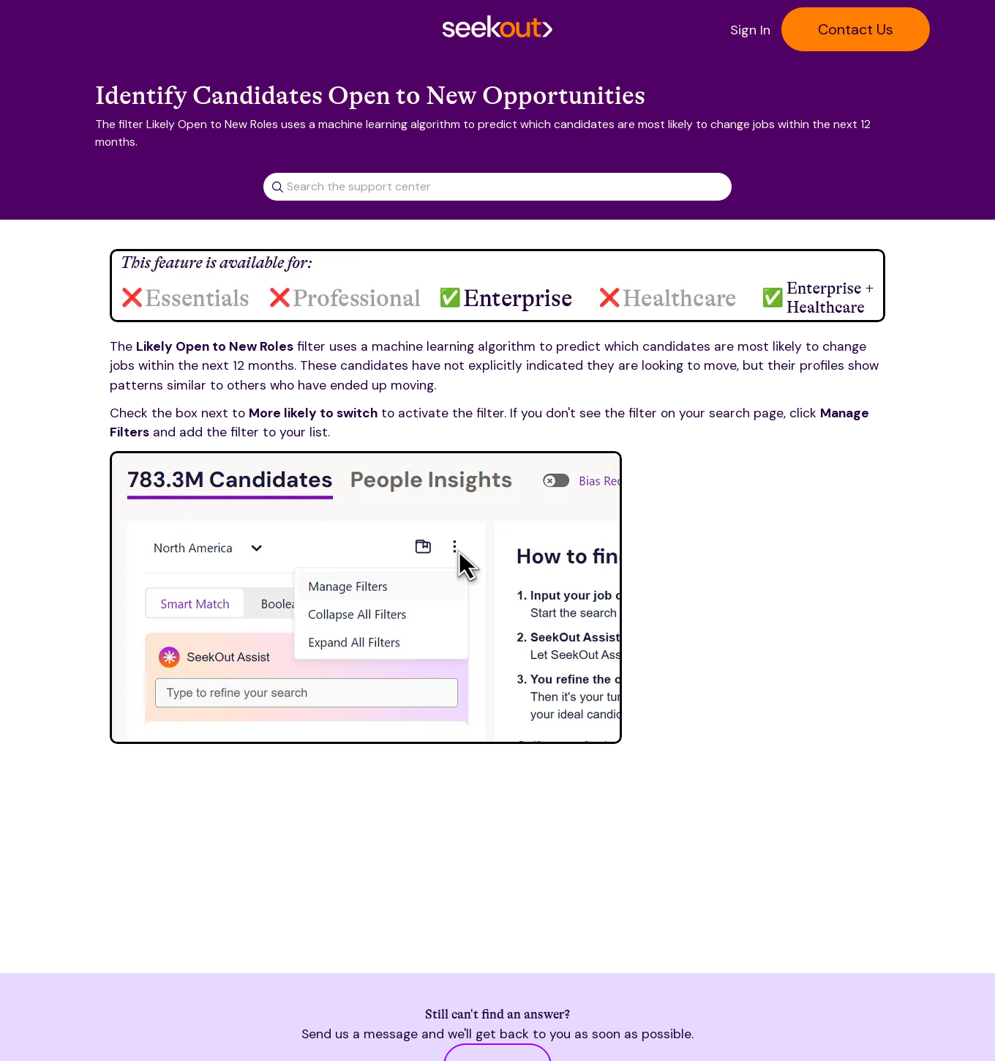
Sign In (750, 30)
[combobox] (497, 181)
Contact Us (855, 29)
